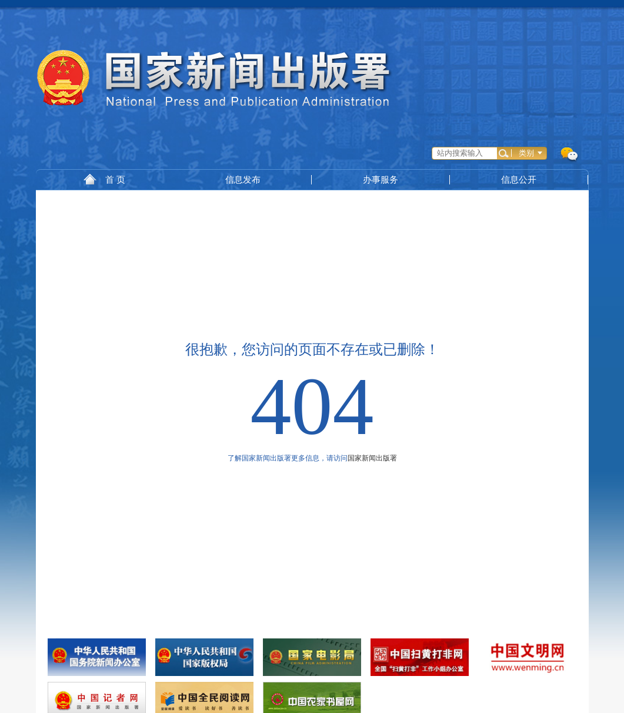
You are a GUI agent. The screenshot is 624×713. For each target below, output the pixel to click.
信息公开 (519, 179)
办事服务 (380, 179)
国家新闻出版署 (372, 458)
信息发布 (243, 179)
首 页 (104, 179)
